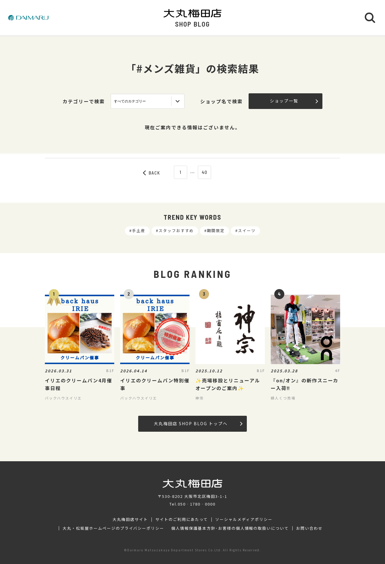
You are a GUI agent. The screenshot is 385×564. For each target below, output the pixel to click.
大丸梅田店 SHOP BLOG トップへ (198, 423)
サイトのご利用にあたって (181, 519)
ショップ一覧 (294, 101)
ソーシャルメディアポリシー (243, 519)
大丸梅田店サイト (130, 519)
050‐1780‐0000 (197, 504)
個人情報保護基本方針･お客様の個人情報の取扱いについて (230, 528)
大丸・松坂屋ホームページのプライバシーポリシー (113, 528)
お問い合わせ (309, 528)
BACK (152, 172)
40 (205, 172)
